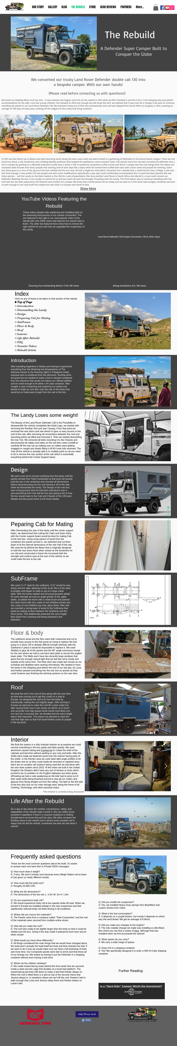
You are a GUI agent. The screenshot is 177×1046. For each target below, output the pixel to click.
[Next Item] (92, 43)
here (136, 931)
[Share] (86, 1020)
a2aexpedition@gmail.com (156, 2)
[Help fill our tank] (87, 1014)
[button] (155, 7)
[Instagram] (172, 7)
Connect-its (46, 750)
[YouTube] (167, 7)
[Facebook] (162, 7)
